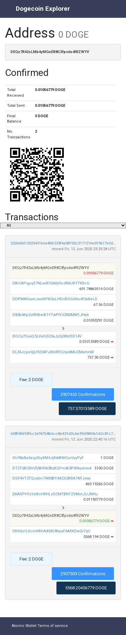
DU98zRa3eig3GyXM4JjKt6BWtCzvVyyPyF (48, 458)
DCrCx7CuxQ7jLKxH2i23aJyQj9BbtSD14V (47, 336)
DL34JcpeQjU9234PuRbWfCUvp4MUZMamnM (53, 352)
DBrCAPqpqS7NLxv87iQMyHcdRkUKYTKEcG (50, 283)
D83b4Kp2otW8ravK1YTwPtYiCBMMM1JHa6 (50, 315)
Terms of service (53, 626)
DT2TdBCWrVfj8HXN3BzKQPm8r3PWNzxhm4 (51, 468)
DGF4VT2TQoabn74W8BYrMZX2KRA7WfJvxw (51, 478)
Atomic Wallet (24, 626)
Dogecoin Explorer (43, 8)
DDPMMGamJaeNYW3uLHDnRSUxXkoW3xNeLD (54, 299)
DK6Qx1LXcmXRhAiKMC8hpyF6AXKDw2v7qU (51, 531)
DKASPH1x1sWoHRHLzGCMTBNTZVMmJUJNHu (55, 494)
